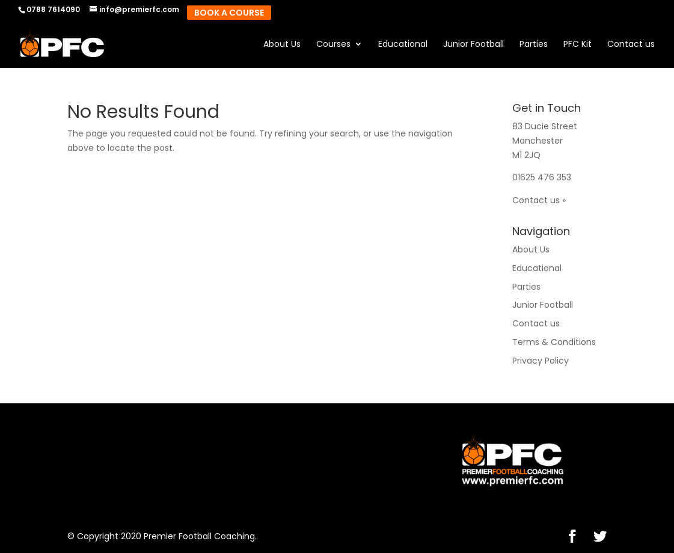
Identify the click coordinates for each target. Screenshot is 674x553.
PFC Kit (577, 45)
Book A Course (229, 13)
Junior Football (473, 45)
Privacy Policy (540, 361)
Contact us (631, 45)
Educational (402, 45)
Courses (333, 45)
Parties (533, 45)
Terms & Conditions (554, 342)
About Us (282, 45)
